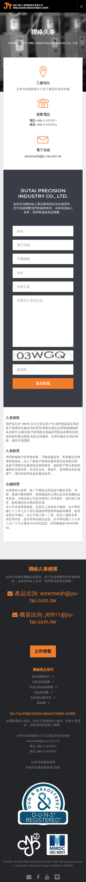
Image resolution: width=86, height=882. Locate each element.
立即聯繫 (43, 651)
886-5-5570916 (46, 751)
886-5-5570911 (46, 746)
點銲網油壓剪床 (43, 697)
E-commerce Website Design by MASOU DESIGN (43, 865)
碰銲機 (43, 703)
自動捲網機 (43, 692)
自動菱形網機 (43, 682)
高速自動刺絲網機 (43, 687)
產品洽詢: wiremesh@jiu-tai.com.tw (43, 597)
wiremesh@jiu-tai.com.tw (43, 156)
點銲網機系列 (43, 676)
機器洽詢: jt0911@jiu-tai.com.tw (43, 618)
